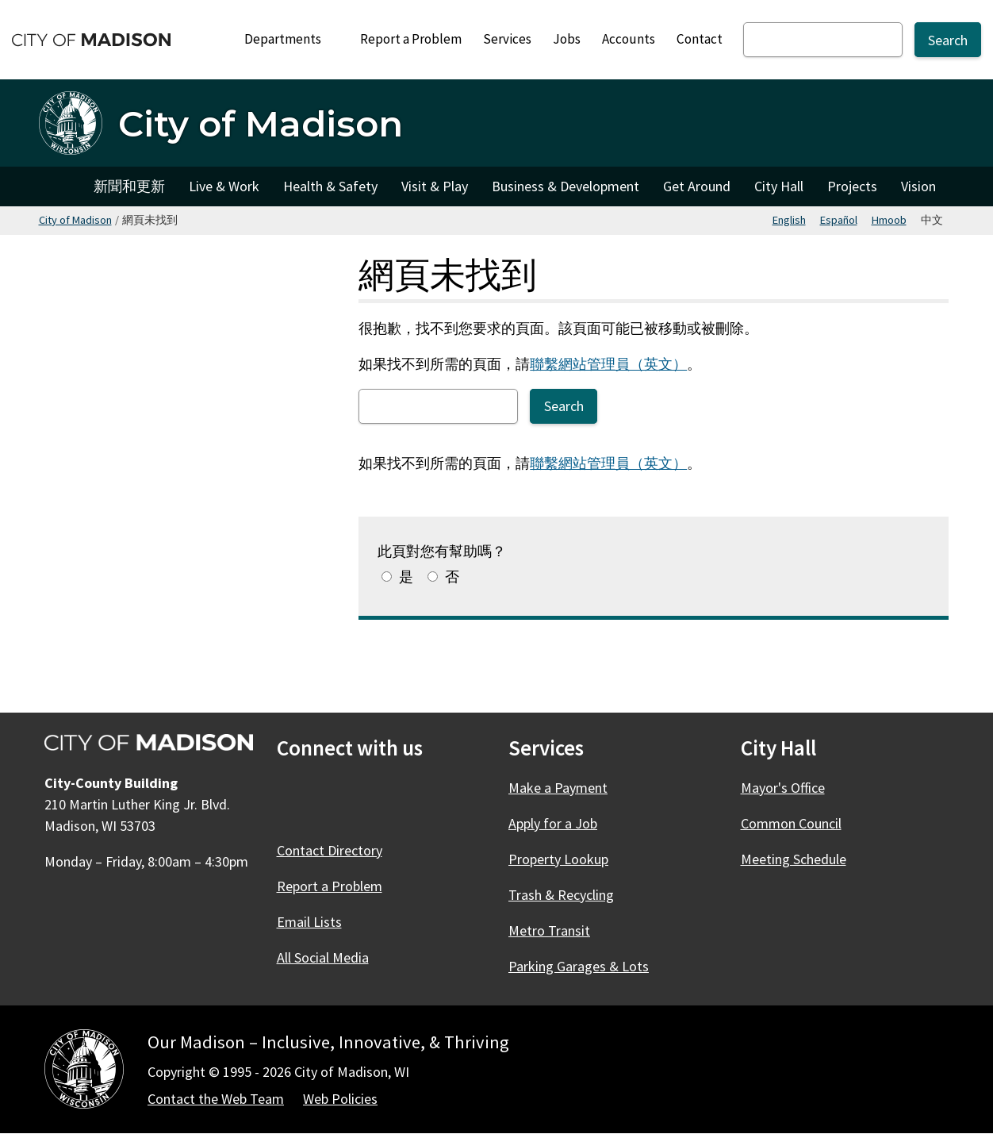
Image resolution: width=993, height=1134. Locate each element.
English (789, 220)
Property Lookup (558, 859)
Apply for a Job (552, 823)
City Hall (778, 186)
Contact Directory (329, 850)
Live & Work (224, 186)
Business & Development (565, 186)
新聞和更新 (129, 186)
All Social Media (323, 957)
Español (838, 220)
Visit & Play (434, 186)
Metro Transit (549, 930)
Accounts (628, 39)
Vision (918, 186)
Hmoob (889, 220)
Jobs (567, 39)
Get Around (696, 186)
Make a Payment (558, 787)
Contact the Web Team (216, 1099)
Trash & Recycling (561, 895)
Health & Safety (330, 186)
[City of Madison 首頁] (221, 123)
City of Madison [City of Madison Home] (60, 186)
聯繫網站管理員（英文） (608, 364)
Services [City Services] (507, 39)
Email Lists (309, 922)
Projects (852, 186)
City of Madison (75, 220)
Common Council (791, 823)
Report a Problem (411, 39)
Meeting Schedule (793, 859)
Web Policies (340, 1099)
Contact (700, 39)
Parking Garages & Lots (578, 966)
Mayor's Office (783, 787)
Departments (289, 43)
